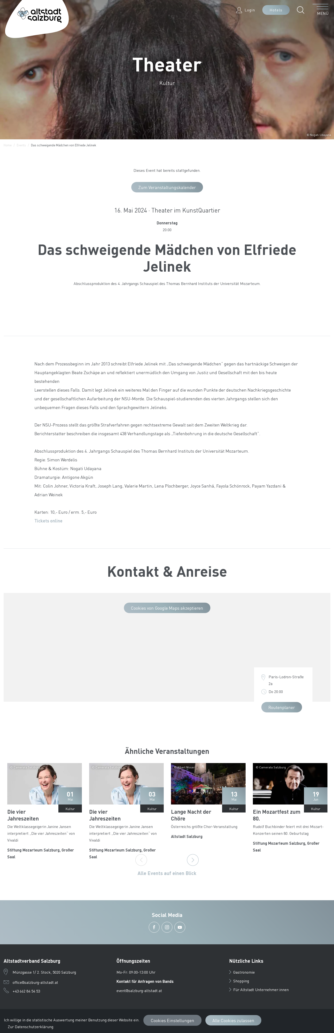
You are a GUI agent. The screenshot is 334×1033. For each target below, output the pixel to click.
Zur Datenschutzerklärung (30, 1026)
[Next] (193, 860)
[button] (302, 10)
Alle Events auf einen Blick (167, 873)
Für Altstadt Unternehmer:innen (259, 989)
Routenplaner (281, 707)
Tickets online (48, 520)
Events (21, 145)
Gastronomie (242, 972)
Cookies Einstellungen (172, 1020)
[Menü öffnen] (320, 10)
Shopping (239, 980)
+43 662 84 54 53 (26, 991)
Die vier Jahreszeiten (23, 815)
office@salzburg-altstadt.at (35, 982)
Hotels (276, 9)
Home (8, 145)
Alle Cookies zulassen (233, 1020)
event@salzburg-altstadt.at (139, 990)
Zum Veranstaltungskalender (167, 187)
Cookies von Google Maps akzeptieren (167, 608)
